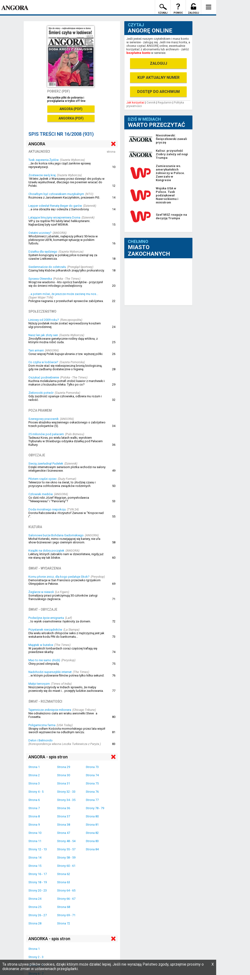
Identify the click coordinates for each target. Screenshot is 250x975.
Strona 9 (34, 824)
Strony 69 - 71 (66, 915)
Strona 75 (92, 783)
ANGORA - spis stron (48, 756)
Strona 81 (92, 824)
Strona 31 (63, 783)
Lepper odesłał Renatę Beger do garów (55, 205)
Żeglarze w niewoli (41, 592)
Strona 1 (34, 767)
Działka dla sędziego (42, 251)
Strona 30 (63, 775)
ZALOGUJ (158, 63)
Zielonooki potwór (41, 392)
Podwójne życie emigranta (46, 618)
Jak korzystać (135, 102)
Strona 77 (92, 800)
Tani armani (36, 350)
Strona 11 (34, 841)
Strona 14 (34, 857)
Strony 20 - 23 (37, 890)
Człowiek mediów (40, 494)
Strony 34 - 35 (66, 800)
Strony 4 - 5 (35, 791)
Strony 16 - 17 (37, 874)
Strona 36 (63, 808)
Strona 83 (92, 841)
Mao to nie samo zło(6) (44, 660)
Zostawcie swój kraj (42, 175)
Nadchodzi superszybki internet (50, 672)
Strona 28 (34, 923)
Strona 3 (34, 783)
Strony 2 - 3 (35, 957)
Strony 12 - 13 (37, 849)
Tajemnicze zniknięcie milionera (49, 710)
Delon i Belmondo (40, 740)
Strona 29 (63, 767)
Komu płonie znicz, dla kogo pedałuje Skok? (59, 576)
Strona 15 (34, 866)
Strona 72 (63, 923)
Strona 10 (34, 833)
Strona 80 (92, 816)
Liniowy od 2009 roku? (43, 320)
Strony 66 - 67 (66, 898)
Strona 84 (92, 849)
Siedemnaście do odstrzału (47, 267)
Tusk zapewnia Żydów (43, 160)
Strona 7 (34, 808)
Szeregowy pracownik (43, 419)
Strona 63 (63, 882)
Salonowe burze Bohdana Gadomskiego (56, 535)
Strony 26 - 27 (37, 915)
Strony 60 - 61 (66, 866)
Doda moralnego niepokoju (47, 509)
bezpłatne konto (138, 53)
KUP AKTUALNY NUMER (158, 77)
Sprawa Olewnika (40, 278)
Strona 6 (34, 800)
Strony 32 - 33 (66, 791)
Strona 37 (63, 816)
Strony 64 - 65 (66, 890)
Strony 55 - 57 (66, 849)
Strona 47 (63, 833)
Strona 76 (92, 791)
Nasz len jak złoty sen (43, 335)
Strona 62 (63, 874)
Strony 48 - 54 (66, 841)
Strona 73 (92, 767)
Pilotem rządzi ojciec (42, 479)
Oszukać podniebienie (43, 377)
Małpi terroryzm (39, 683)
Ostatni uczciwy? (39, 233)
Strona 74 (92, 775)
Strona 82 (92, 833)
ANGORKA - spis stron (49, 938)
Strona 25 (34, 907)
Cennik (151, 102)
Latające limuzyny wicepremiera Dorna (54, 217)
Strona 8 (34, 816)
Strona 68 (63, 907)
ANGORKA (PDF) (71, 118)
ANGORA (36, 143)
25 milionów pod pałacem (46, 434)
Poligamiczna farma (41, 725)
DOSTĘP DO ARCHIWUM (158, 91)
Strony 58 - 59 (66, 857)
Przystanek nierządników (45, 629)
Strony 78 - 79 (95, 808)
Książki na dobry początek (46, 550)
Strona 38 (63, 824)
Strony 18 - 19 (37, 882)
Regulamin (165, 102)
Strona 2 (34, 775)
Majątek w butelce (40, 645)
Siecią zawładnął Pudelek (45, 463)
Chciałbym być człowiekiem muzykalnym (56, 194)
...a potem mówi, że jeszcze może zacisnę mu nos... (63, 294)
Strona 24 (34, 898)
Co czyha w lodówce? (43, 362)
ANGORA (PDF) (70, 109)
